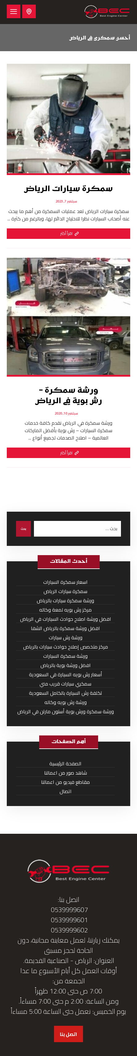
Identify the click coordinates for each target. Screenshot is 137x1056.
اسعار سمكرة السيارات (65, 582)
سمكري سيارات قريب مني (65, 684)
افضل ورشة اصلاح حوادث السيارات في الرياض (65, 619)
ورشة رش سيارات (65, 637)
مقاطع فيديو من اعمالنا (65, 782)
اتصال (66, 791)
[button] (13, 11)
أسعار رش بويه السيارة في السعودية (65, 674)
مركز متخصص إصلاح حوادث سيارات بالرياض (65, 647)
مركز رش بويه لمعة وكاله (65, 610)
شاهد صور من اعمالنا (65, 773)
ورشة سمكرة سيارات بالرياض (65, 600)
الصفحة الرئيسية (65, 763)
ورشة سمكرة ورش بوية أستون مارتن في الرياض (65, 711)
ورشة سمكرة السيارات (65, 656)
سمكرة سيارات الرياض (65, 591)
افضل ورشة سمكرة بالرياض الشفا (65, 628)
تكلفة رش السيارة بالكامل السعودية (65, 693)
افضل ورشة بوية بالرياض (65, 665)
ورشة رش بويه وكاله (65, 702)
